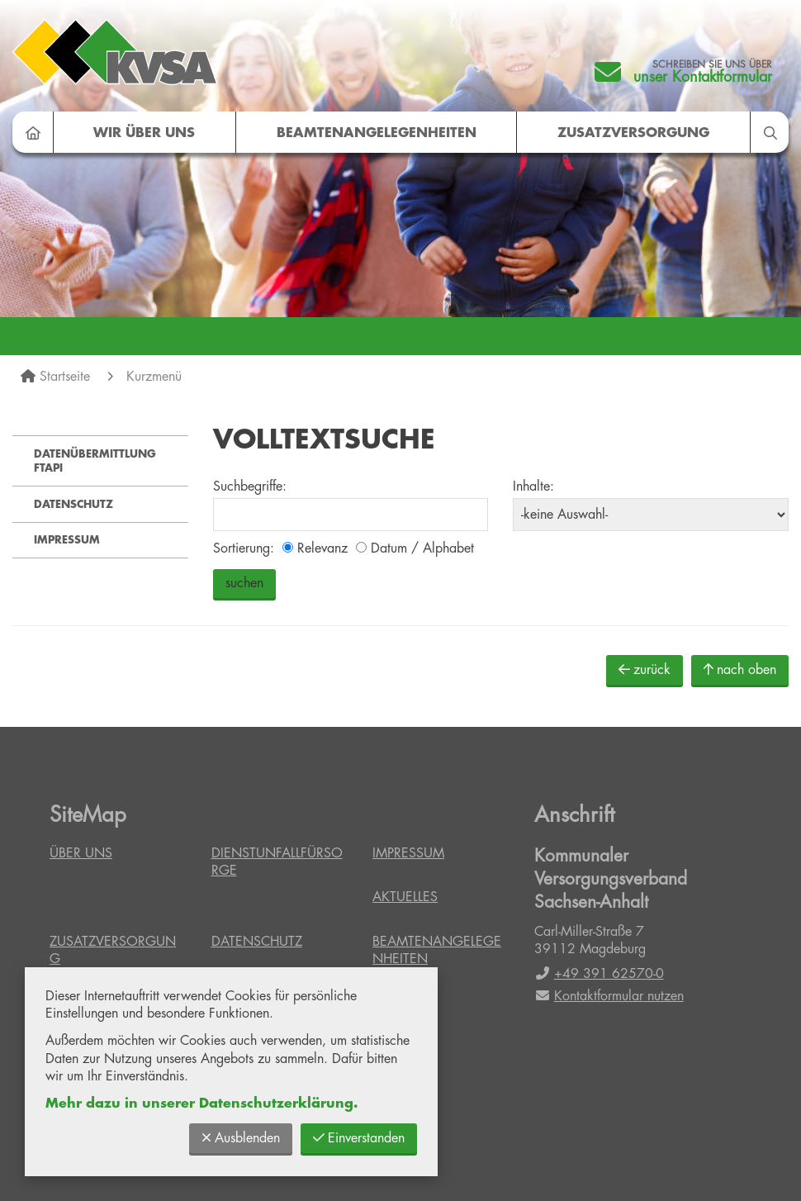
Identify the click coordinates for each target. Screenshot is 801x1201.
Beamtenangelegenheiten (376, 133)
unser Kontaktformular (702, 76)
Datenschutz (73, 504)
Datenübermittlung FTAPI (95, 461)
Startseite (65, 376)
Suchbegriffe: (250, 486)
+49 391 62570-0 (599, 973)
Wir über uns (144, 133)
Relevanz (315, 548)
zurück (645, 669)
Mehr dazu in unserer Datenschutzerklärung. (201, 1103)
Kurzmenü (154, 376)
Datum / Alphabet (415, 548)
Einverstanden (359, 1137)
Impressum (67, 539)
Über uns (81, 853)
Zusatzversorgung (633, 133)
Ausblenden (240, 1137)
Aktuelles (405, 897)
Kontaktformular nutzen (609, 996)
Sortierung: (243, 548)
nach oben (740, 669)
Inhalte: (533, 486)
